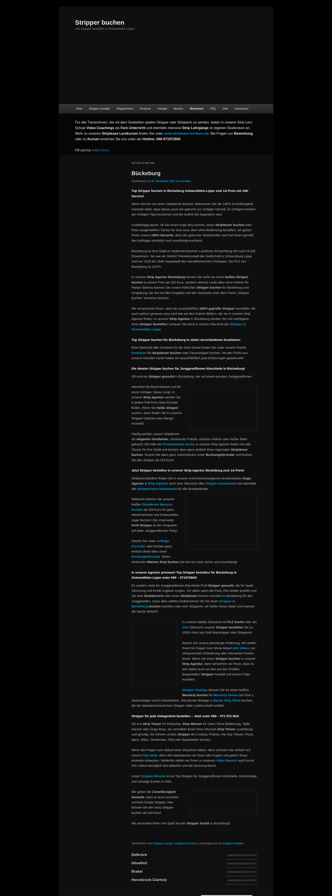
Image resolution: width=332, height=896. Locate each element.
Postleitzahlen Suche (179, 444)
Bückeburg (146, 173)
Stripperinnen (124, 108)
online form (100, 150)
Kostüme (145, 108)
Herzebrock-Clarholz (149, 880)
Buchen (178, 108)
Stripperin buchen (186, 843)
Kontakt (162, 108)
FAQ (213, 108)
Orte (225, 108)
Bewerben (196, 108)
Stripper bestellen (233, 843)
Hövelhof (139, 863)
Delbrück (139, 855)
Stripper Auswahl (99, 108)
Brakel (137, 871)
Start (79, 108)
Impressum (241, 108)
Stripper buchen (99, 22)
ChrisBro (185, 181)
